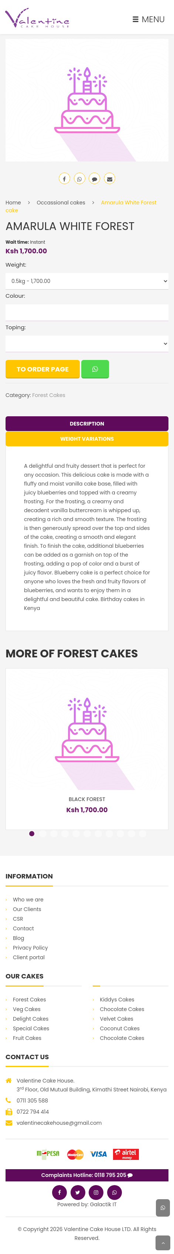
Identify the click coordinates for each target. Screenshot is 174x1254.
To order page (43, 369)
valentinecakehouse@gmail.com (59, 1123)
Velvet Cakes (116, 1019)
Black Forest (87, 799)
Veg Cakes (27, 1009)
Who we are (28, 899)
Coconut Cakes (120, 1028)
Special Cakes (31, 1028)
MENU (148, 19)
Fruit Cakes (27, 1038)
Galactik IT (103, 1204)
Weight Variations (87, 439)
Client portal (29, 957)
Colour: (15, 296)
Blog (18, 938)
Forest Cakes (48, 395)
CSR (18, 919)
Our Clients (27, 909)
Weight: (16, 265)
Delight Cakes (30, 1019)
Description (87, 423)
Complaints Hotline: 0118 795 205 (87, 1175)
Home (13, 202)
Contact (23, 928)
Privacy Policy (30, 947)
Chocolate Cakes (122, 1009)
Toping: (15, 327)
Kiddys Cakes (117, 999)
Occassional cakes (61, 202)
